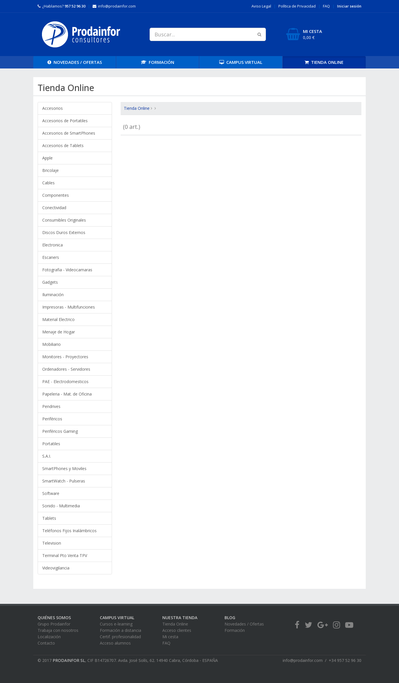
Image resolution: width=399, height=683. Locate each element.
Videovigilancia (55, 568)
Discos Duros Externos (63, 232)
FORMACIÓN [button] (157, 62)
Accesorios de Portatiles (65, 120)
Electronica (52, 245)
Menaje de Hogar (58, 332)
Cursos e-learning (116, 624)
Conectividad (54, 207)
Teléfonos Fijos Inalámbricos (69, 530)
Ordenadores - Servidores (66, 369)
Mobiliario (51, 344)
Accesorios (52, 108)
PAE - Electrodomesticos (65, 381)
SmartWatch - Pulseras (63, 481)
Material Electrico (58, 319)
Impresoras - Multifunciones (68, 307)
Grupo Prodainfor (54, 624)
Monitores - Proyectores (65, 356)
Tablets (49, 518)
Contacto (46, 643)
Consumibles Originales (64, 220)
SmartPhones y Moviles (64, 468)
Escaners (50, 257)
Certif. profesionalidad (120, 636)
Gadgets (50, 282)
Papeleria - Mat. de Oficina (67, 394)
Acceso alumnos (115, 643)
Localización (49, 636)
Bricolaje (50, 170)
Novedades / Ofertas (244, 624)
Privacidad (297, 6)
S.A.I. (46, 456)
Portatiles (51, 443)
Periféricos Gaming (60, 431)
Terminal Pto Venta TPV (64, 555)
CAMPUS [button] (240, 62)
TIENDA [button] (324, 62)
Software (50, 493)
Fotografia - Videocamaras (67, 269)
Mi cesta (170, 636)
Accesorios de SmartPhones (68, 133)
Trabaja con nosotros (58, 630)
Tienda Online (137, 108)
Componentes (55, 195)
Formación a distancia (120, 630)
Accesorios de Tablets (63, 145)
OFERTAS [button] (74, 62)
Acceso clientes (176, 630)
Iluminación (53, 294)
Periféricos (52, 419)
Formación (235, 630)
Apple (47, 158)
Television (51, 543)
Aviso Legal (261, 6)
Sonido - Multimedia (61, 505)
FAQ (326, 6)
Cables (48, 182)
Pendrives (51, 406)
